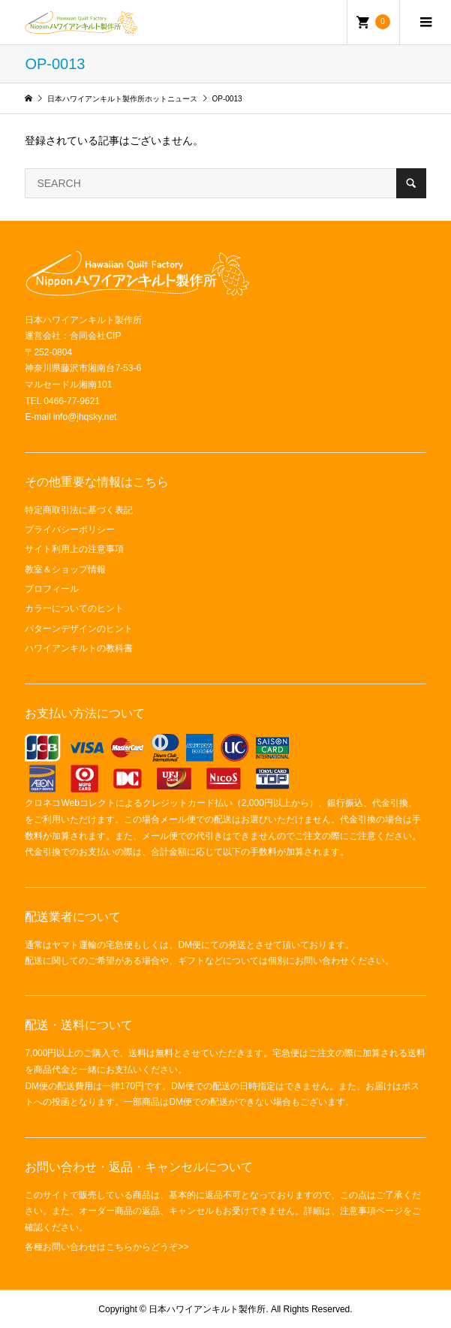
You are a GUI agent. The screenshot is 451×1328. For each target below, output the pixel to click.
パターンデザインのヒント (79, 628)
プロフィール (52, 589)
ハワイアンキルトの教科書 (79, 648)
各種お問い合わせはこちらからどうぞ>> (106, 1247)
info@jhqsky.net (85, 417)
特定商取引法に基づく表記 (79, 510)
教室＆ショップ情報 (65, 569)
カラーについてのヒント (74, 608)
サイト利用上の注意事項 (74, 549)
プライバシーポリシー (70, 529)
